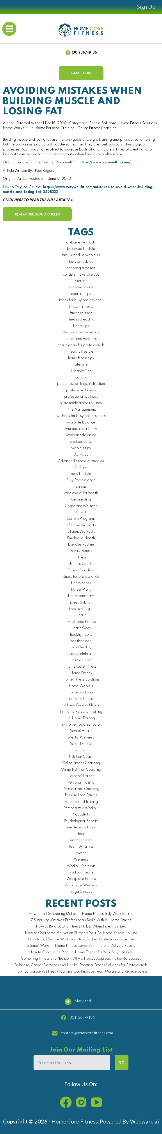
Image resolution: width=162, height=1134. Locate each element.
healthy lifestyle (81, 352)
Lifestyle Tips (81, 371)
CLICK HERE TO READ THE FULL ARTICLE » (38, 200)
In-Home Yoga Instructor (81, 724)
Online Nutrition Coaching (81, 770)
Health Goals (81, 628)
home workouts (81, 692)
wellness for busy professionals (81, 416)
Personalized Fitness (81, 795)
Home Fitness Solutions (138, 123)
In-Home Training (81, 718)
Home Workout (15, 128)
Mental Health (81, 731)
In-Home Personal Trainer (81, 705)
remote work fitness (81, 827)
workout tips (81, 448)
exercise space (81, 287)
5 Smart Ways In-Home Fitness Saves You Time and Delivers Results (81, 946)
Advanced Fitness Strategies (81, 461)
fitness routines (81, 313)
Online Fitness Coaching (97, 128)
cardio (81, 487)
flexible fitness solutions (81, 332)
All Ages (81, 467)
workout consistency (81, 429)
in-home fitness (81, 699)
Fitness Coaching (81, 570)
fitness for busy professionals (81, 300)
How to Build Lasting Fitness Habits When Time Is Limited (81, 926)
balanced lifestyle (81, 249)
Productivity (81, 814)
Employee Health (81, 538)
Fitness (81, 557)
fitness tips (81, 326)
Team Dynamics (81, 847)
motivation (81, 377)
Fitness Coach (81, 564)
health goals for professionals (81, 345)
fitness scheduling (81, 319)
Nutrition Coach (81, 757)
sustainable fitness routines (81, 403)
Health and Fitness (81, 622)
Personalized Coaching (81, 789)
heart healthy (81, 647)
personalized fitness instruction (81, 384)
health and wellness (81, 339)
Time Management (81, 409)
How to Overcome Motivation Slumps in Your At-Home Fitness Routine (81, 933)
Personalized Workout (81, 808)
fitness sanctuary (81, 596)
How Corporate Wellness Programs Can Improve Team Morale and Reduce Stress (81, 971)
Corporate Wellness (81, 506)
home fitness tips (81, 358)
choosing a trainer (81, 268)
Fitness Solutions (102, 123)
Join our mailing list (81, 1050)
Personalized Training (81, 802)
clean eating (81, 499)
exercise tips (81, 294)
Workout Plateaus (81, 866)
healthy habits (81, 635)
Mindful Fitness (81, 744)
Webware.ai (144, 1121)
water (81, 853)
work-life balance (81, 422)
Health (81, 615)
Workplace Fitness (81, 879)
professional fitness (81, 390)
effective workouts (81, 525)
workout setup (81, 442)
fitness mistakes (81, 307)
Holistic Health (81, 660)
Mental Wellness (81, 737)
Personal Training (81, 782)
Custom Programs (81, 519)
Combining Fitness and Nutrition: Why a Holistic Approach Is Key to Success (81, 959)
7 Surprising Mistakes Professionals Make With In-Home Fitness (81, 920)
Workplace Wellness (81, 885)
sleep (81, 834)
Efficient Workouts (81, 532)
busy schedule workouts (81, 255)
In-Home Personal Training (52, 128)
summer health (81, 840)
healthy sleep (81, 641)
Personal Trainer (81, 776)
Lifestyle (81, 364)
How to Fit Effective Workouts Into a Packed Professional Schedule (81, 939)
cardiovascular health (81, 493)
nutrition (81, 750)
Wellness (81, 859)
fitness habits (81, 583)
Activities (81, 455)
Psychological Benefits (81, 821)
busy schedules (81, 262)
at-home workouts (81, 242)
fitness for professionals (81, 577)
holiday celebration (81, 654)
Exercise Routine (81, 544)
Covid (81, 512)
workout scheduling (81, 435)
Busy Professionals (81, 480)
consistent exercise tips (81, 274)
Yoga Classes (81, 892)
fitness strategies (81, 609)
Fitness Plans (81, 590)
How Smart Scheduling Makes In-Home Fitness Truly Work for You (81, 914)
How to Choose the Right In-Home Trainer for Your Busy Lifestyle (81, 952)
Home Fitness (81, 673)
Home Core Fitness (81, 666)
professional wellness (81, 397)
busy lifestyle (81, 474)
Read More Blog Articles (37, 214)
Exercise (81, 281)
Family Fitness (81, 551)
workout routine (81, 872)
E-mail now (81, 73)
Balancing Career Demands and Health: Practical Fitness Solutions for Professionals (81, 965)
